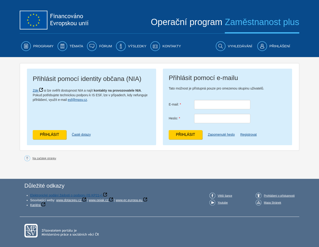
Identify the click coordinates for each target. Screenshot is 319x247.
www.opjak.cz (98, 200)
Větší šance (225, 195)
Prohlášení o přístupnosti (279, 195)
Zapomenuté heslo (221, 134)
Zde (35, 90)
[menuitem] (37, 46)
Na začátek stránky (44, 158)
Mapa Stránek (272, 202)
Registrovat (248, 134)
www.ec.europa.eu (129, 200)
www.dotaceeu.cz (68, 200)
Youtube (223, 202)
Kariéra (35, 205)
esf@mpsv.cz (77, 100)
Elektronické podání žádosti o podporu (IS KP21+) (66, 195)
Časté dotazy (81, 134)
